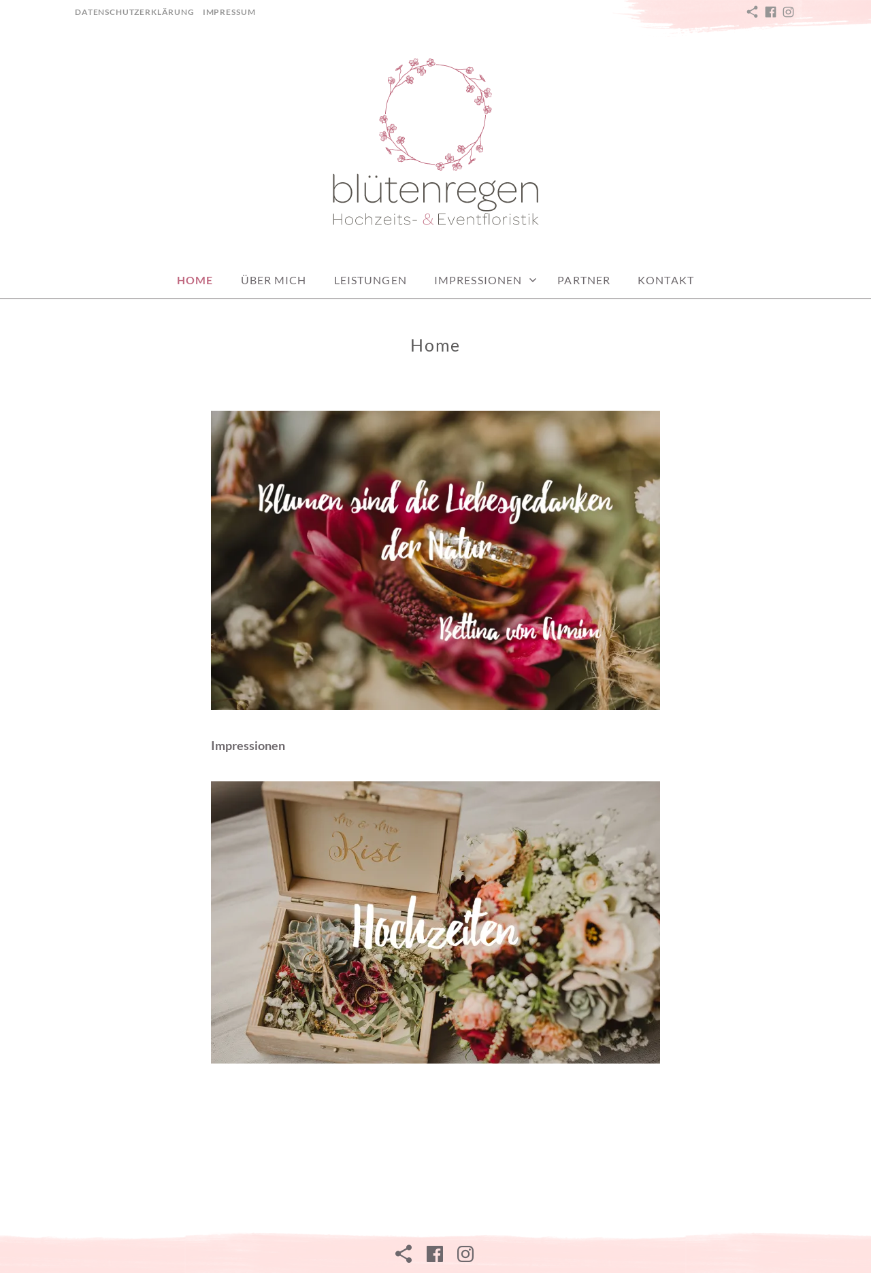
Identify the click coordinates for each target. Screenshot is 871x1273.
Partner (583, 279)
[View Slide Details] (435, 922)
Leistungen (370, 279)
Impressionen (478, 279)
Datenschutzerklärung (135, 12)
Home (195, 279)
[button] (435, 143)
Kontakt (666, 279)
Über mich (274, 279)
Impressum (229, 12)
